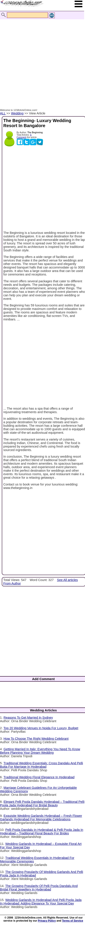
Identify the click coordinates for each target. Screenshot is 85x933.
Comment (21, 137)
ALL (3, 113)
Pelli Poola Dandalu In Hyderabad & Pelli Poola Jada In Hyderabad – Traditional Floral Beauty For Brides (41, 831)
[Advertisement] (41, 61)
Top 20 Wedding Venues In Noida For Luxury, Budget (41, 728)
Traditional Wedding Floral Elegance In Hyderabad (39, 777)
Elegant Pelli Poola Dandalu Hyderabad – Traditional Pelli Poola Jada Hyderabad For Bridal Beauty (42, 803)
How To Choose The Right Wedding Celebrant (36, 738)
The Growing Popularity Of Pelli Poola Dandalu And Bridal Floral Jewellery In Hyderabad (39, 887)
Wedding (17, 113)
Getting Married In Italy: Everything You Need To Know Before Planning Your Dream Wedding (40, 750)
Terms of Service (72, 920)
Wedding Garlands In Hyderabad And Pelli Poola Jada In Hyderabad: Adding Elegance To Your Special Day (40, 901)
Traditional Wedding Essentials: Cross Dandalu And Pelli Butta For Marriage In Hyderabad (41, 764)
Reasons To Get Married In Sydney (28, 717)
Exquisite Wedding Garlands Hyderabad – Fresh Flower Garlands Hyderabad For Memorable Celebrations (41, 817)
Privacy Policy (47, 920)
